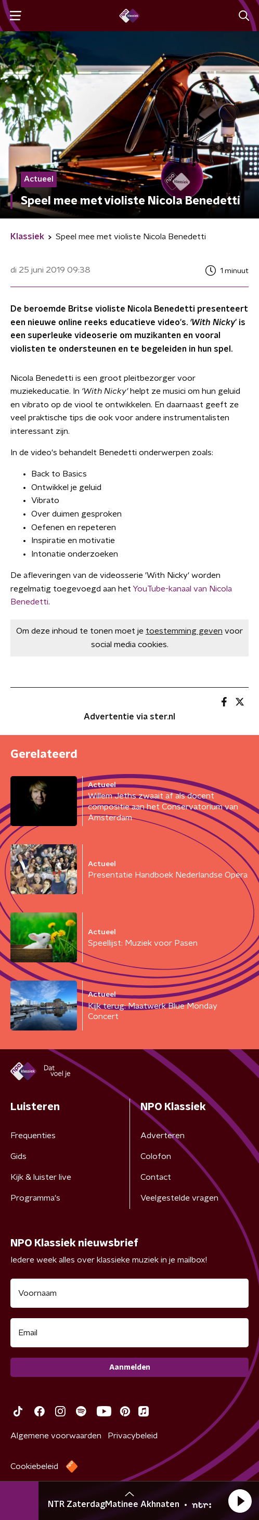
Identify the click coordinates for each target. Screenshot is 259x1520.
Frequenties (33, 1135)
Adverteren (162, 1135)
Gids (18, 1156)
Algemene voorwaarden (55, 1436)
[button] (239, 1500)
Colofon (155, 1156)
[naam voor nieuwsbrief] (129, 1293)
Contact (155, 1177)
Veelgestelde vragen (179, 1198)
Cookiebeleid (34, 1466)
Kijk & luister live (40, 1177)
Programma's (35, 1198)
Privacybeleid (133, 1436)
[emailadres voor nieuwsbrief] (129, 1332)
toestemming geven (184, 631)
